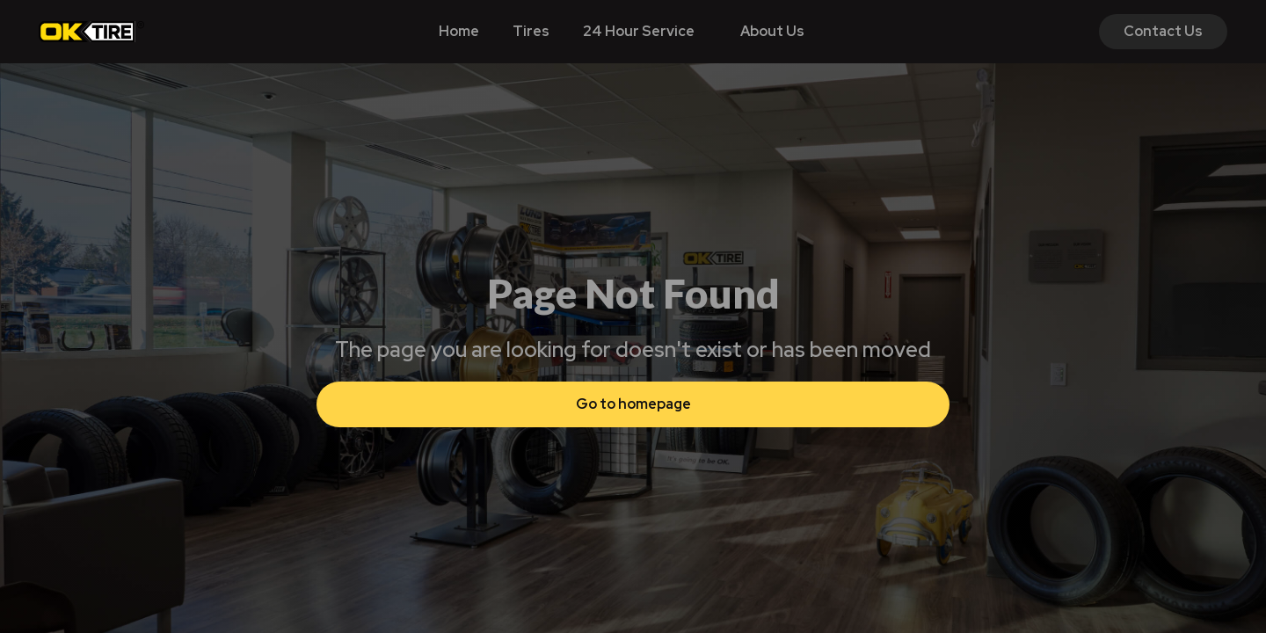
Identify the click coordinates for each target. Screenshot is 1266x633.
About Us (772, 31)
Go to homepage (633, 404)
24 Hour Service (639, 31)
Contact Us (1163, 31)
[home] (91, 31)
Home (459, 31)
